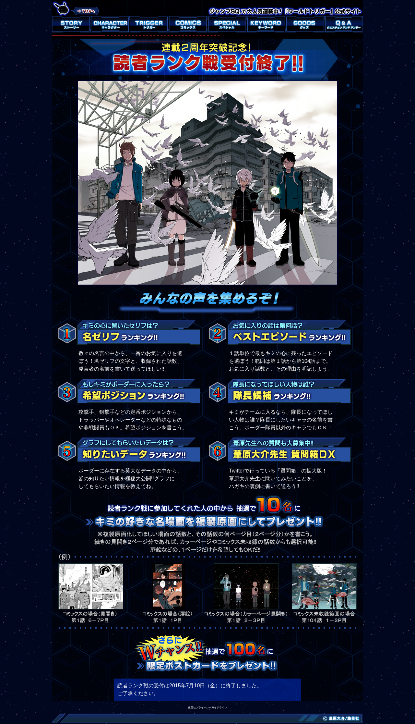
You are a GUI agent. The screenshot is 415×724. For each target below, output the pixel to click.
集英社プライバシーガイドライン (207, 707)
